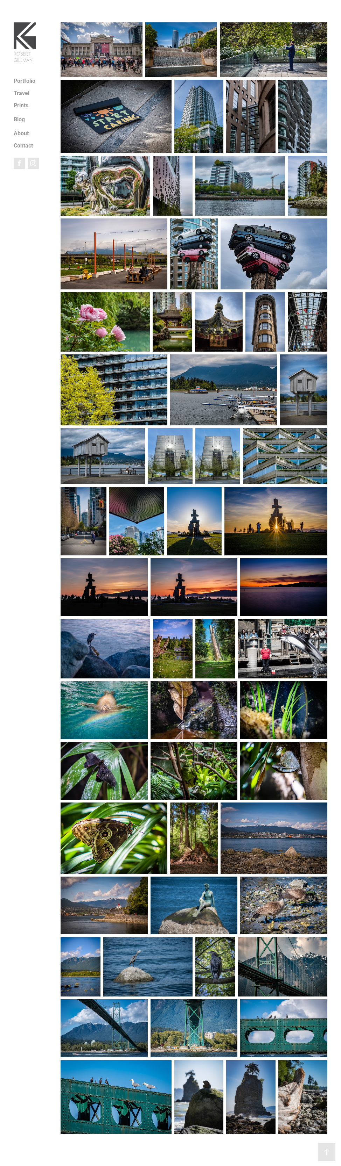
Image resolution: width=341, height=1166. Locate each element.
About (21, 133)
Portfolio (24, 80)
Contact (23, 145)
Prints (21, 105)
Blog (19, 119)
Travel (21, 92)
